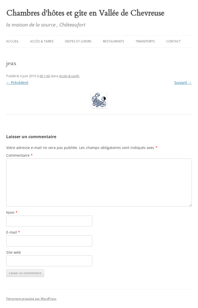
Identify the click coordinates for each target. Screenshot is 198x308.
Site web (13, 252)
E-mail (13, 232)
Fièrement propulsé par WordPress (31, 298)
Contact (173, 41)
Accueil (12, 41)
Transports (145, 41)
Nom (12, 212)
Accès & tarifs (42, 41)
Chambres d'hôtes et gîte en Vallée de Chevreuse (85, 13)
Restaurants (113, 41)
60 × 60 (44, 76)
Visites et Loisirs (78, 41)
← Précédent (17, 82)
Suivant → (183, 82)
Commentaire (19, 155)
